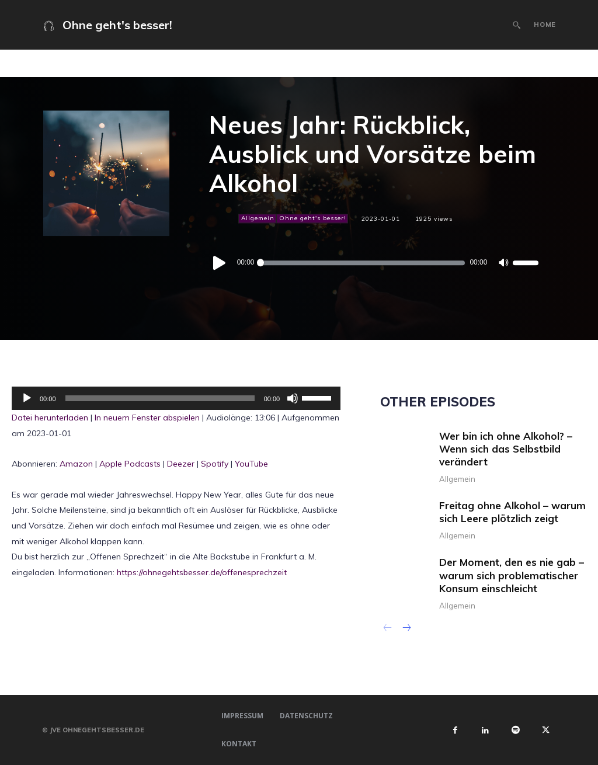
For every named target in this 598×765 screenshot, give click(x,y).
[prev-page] (387, 629)
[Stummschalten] (503, 263)
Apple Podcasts (130, 463)
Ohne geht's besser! (312, 218)
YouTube (251, 463)
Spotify (214, 463)
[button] (517, 25)
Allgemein (257, 218)
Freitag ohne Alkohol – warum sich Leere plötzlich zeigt (512, 511)
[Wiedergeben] (220, 263)
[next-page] (406, 629)
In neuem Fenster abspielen (147, 417)
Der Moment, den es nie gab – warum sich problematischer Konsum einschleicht (511, 575)
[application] (373, 262)
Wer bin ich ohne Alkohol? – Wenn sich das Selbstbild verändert (505, 449)
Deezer (180, 463)
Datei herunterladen (50, 417)
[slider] (362, 263)
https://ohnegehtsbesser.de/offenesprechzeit (202, 572)
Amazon (76, 463)
